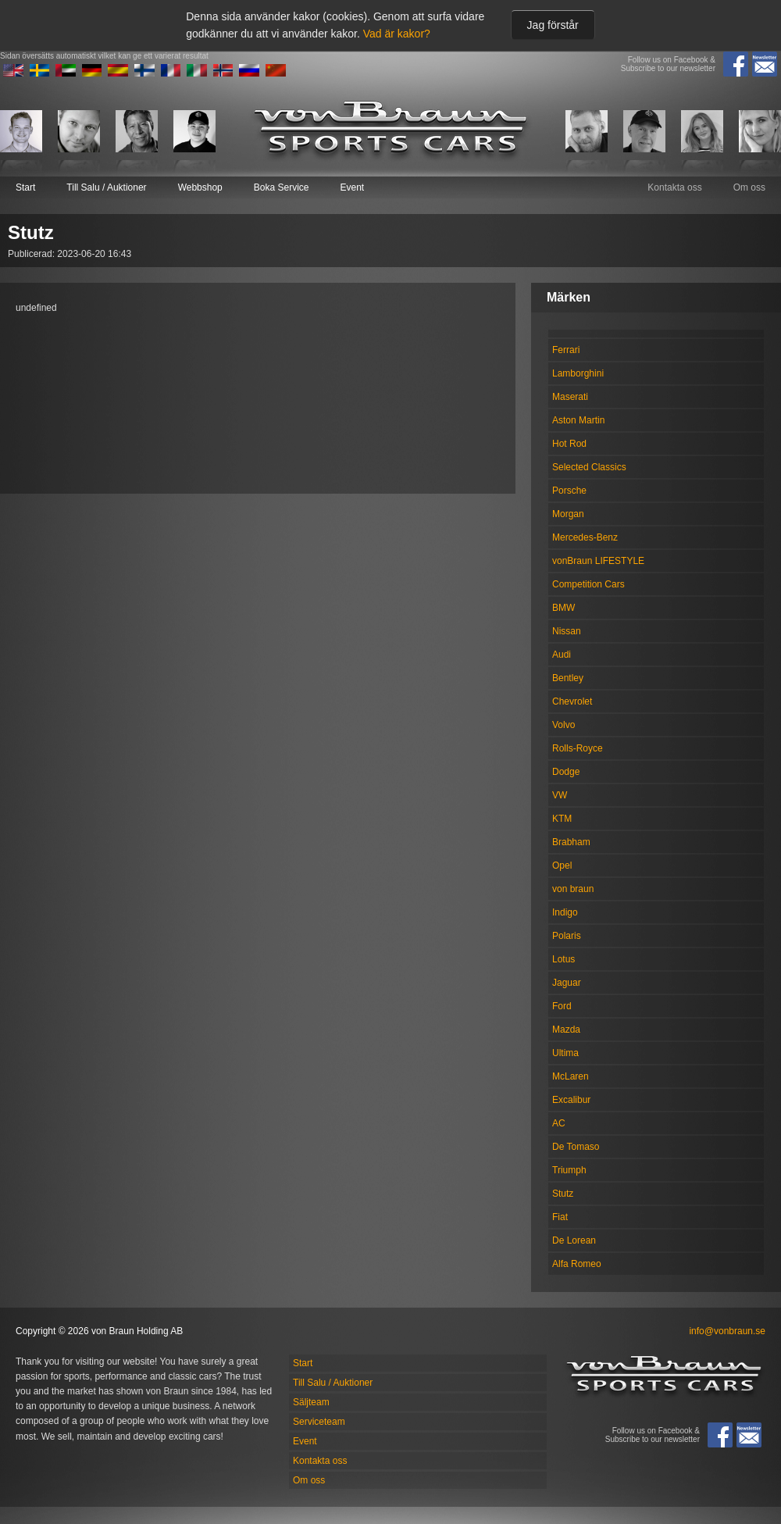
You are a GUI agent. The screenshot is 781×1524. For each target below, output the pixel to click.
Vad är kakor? (396, 33)
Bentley (567, 678)
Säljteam (311, 1402)
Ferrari (566, 349)
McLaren (570, 1076)
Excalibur (571, 1099)
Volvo (563, 724)
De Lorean (574, 1240)
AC (558, 1123)
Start (25, 187)
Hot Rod (569, 443)
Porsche (569, 490)
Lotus (563, 959)
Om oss (749, 187)
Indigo (565, 912)
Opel (562, 865)
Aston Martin (578, 420)
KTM (562, 818)
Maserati (570, 396)
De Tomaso (575, 1146)
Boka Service (281, 187)
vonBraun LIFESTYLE (598, 560)
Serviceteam (319, 1421)
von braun (573, 888)
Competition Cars (588, 584)
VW (559, 795)
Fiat (560, 1217)
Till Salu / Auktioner (106, 187)
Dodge (566, 771)
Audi (561, 654)
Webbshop (200, 187)
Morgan (568, 514)
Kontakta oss (674, 187)
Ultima (565, 1053)
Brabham (571, 842)
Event (352, 187)
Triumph (569, 1170)
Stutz (562, 1193)
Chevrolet (572, 701)
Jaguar (566, 982)
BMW (563, 607)
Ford (562, 1006)
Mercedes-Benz (585, 537)
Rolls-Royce (577, 748)
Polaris (566, 935)
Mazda (566, 1029)
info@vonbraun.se (727, 1331)
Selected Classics (589, 467)
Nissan (566, 631)
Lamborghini (578, 373)
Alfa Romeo (576, 1263)
